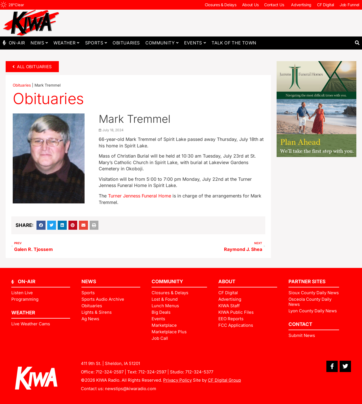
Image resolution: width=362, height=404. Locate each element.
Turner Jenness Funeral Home (140, 196)
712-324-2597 (110, 372)
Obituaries (126, 43)
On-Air (17, 43)
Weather (66, 43)
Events (195, 43)
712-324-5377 (199, 372)
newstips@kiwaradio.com (130, 388)
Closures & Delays (220, 4)
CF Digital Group (224, 380)
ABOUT (226, 281)
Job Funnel (349, 4)
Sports (96, 43)
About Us (250, 4)
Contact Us (274, 5)
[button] (357, 43)
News (39, 43)
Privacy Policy (177, 380)
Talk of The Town (234, 43)
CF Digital (325, 4)
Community (161, 43)
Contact (300, 324)
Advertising (301, 4)
